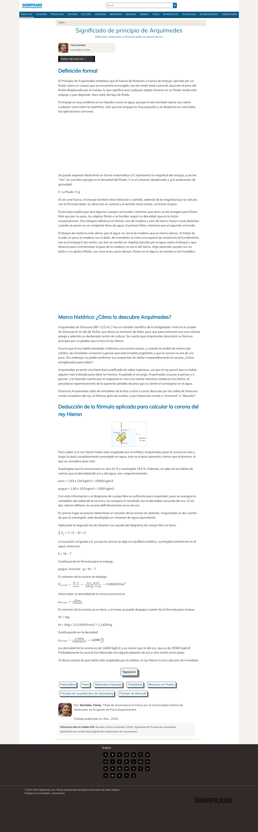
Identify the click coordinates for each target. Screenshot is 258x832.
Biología (131, 14)
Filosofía (41, 14)
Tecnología (189, 14)
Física (155, 14)
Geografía (115, 14)
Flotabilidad (135, 684)
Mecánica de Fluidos (161, 684)
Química (144, 14)
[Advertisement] (129, 143)
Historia (72, 14)
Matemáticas (170, 14)
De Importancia (209, 14)
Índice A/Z (26, 14)
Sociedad (100, 14)
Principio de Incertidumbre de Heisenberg (86, 693)
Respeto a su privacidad (37, 793)
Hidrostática (67, 684)
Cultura (86, 14)
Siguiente (129, 672)
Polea (85, 684)
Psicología (57, 14)
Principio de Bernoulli (132, 693)
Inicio (61, 22)
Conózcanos (229, 14)
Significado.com (32, 5)
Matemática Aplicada (108, 684)
